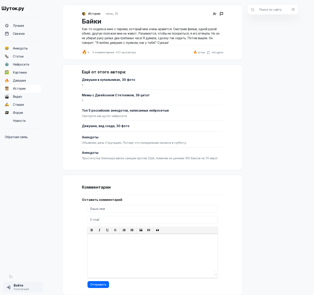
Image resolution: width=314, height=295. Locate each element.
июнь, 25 (112, 13)
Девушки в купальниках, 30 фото (108, 80)
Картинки (16, 72)
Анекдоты (16, 48)
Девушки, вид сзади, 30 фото (106, 126)
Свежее (15, 34)
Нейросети (17, 64)
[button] (23, 287)
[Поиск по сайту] (277, 9)
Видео (13, 97)
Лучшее (14, 26)
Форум (14, 113)
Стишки (14, 105)
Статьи (14, 56)
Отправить (98, 284)
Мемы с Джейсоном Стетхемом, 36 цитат (116, 95)
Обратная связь (16, 137)
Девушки (15, 80)
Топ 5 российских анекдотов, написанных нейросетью (125, 110)
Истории (15, 88)
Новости (15, 121)
